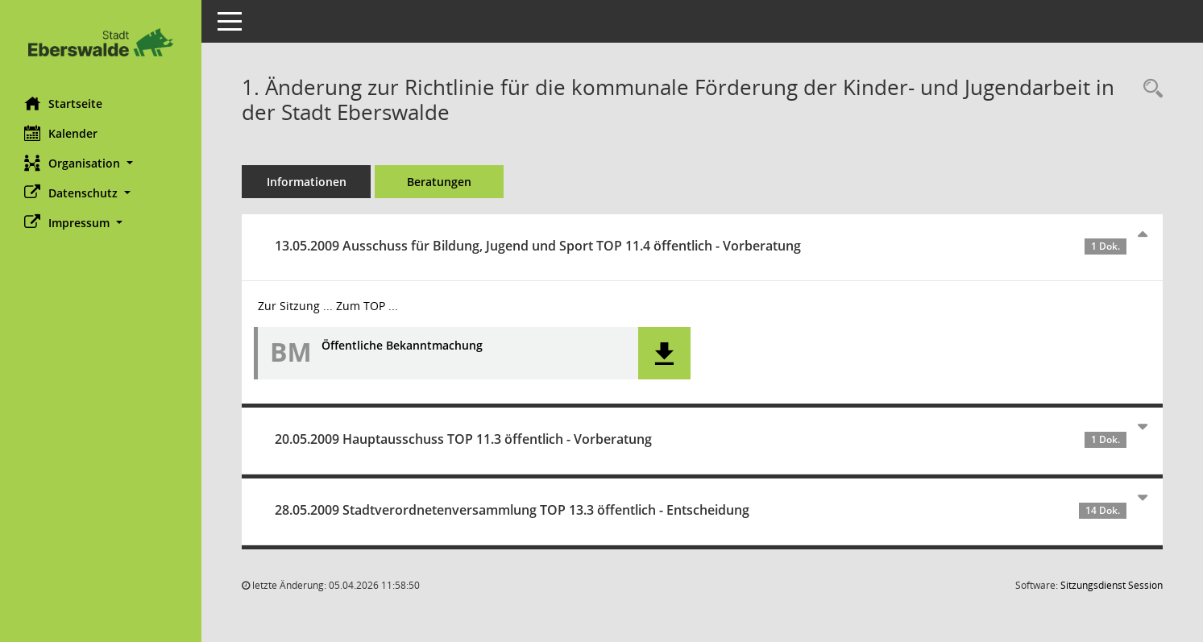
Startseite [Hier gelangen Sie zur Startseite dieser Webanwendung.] (63, 103)
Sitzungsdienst (1111, 585)
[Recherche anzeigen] (1149, 89)
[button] (100, 163)
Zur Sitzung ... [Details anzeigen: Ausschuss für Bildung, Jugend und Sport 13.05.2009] (295, 305)
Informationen (306, 181)
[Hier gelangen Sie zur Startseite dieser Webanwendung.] (100, 42)
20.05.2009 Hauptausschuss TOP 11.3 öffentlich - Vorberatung (700, 439)
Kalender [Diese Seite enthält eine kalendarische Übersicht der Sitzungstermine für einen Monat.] (60, 133)
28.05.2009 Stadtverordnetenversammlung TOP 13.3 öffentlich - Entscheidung (700, 510)
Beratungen (439, 181)
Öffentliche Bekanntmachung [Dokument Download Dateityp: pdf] (402, 346)
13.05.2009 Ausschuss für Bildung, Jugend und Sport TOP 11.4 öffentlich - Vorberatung (700, 246)
